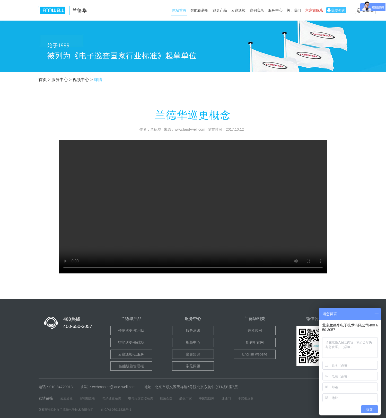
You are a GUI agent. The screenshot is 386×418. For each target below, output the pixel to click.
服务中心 (275, 10)
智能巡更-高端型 (131, 342)
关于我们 (294, 10)
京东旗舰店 (314, 10)
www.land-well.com (189, 129)
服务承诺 (193, 330)
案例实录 (257, 10)
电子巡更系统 (111, 398)
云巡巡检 (238, 10)
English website (254, 354)
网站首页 (179, 10)
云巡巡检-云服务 (131, 354)
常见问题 (193, 366)
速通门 (226, 398)
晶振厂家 (185, 398)
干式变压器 (245, 398)
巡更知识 (193, 354)
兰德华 (155, 129)
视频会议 (166, 398)
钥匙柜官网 (255, 342)
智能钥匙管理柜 (131, 366)
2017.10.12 (235, 129)
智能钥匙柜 (199, 10)
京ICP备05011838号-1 (116, 410)
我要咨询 (336, 10)
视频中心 (193, 342)
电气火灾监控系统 (140, 398)
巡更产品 (220, 10)
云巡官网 (255, 330)
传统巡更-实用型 (131, 330)
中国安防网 (206, 398)
